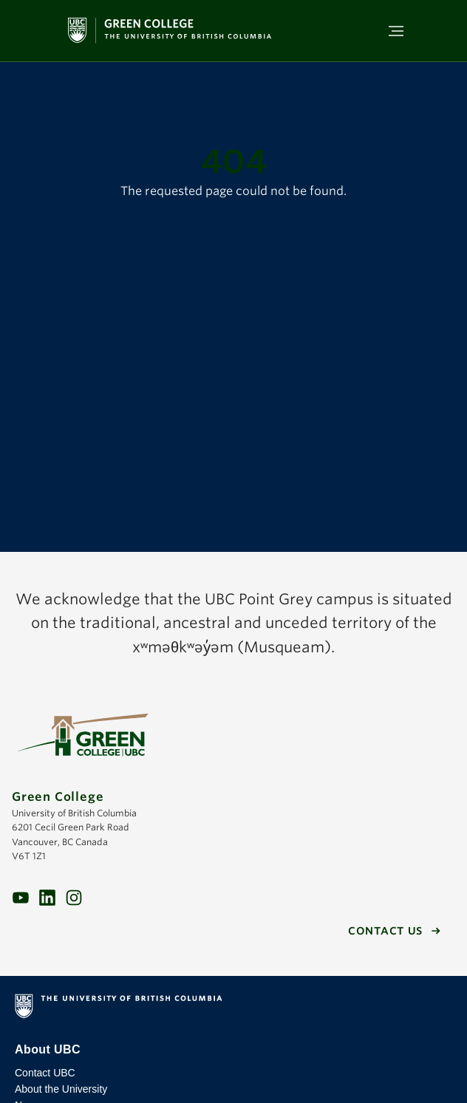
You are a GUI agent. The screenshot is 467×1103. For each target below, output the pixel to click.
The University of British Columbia (233, 1009)
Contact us (385, 931)
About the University (61, 1089)
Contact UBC (45, 1073)
